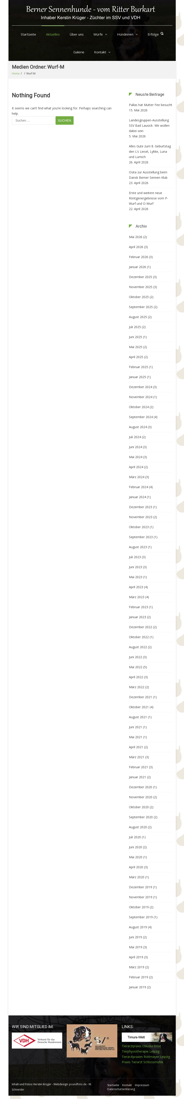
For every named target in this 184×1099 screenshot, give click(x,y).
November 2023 (140, 517)
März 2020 (136, 877)
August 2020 (138, 827)
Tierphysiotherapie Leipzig (140, 1051)
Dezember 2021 (140, 697)
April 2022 (136, 677)
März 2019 (136, 967)
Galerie (78, 52)
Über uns (77, 34)
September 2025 (141, 307)
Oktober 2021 (139, 707)
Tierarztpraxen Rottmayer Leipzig (146, 1057)
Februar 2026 (138, 257)
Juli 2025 (135, 327)
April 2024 (136, 467)
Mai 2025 (135, 347)
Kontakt (100, 52)
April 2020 (136, 867)
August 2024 (138, 427)
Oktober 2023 (139, 527)
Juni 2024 (135, 447)
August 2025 (138, 317)
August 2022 (138, 647)
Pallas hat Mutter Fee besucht (150, 105)
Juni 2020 (135, 847)
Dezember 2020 (140, 787)
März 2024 (136, 477)
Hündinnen (125, 34)
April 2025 (136, 357)
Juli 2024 (135, 437)
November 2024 (140, 397)
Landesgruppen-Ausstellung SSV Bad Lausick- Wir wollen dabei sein (149, 125)
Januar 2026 (137, 267)
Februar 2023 (138, 607)
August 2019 (138, 927)
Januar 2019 (137, 987)
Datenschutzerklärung (121, 1089)
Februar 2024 (138, 487)
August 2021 (138, 717)
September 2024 (141, 417)
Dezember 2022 (140, 627)
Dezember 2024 (140, 387)
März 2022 (136, 687)
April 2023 (136, 587)
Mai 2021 (135, 737)
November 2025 (140, 287)
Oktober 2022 (139, 637)
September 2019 (141, 917)
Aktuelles (53, 34)
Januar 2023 (137, 617)
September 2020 (141, 817)
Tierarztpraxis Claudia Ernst (141, 1046)
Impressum (142, 1085)
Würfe (98, 34)
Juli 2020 (135, 837)
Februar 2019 (138, 977)
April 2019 (136, 957)
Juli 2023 (135, 557)
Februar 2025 (138, 367)
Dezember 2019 (140, 887)
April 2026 (136, 247)
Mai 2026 (135, 237)
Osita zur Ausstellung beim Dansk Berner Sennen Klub (148, 175)
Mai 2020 (135, 857)
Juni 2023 (135, 567)
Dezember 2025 (140, 277)
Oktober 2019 (139, 907)
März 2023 (136, 597)
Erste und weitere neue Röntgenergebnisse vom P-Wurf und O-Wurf (148, 198)
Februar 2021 (138, 767)
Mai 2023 (135, 577)
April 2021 (136, 747)
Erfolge (153, 34)
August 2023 (138, 547)
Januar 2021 (137, 777)
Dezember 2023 (140, 507)
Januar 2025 (137, 377)
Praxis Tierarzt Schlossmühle (142, 1062)
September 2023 (141, 537)
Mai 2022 (135, 667)
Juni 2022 (135, 657)
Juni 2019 (135, 937)
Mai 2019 (135, 947)
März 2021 (136, 757)
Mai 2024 (135, 457)
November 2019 (140, 897)
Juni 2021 (135, 727)
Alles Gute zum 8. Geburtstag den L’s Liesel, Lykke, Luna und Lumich (150, 151)
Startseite (28, 34)
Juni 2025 (135, 337)
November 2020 (140, 797)
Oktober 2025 (139, 297)
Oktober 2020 (139, 807)
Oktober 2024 (139, 407)
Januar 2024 (137, 497)
